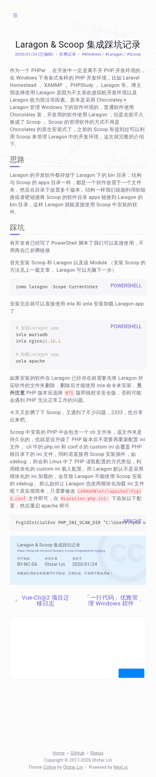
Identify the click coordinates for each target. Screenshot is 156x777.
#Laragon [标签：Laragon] (114, 54)
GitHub (78, 753)
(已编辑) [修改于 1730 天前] (45, 54)
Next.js (121, 767)
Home (58, 753)
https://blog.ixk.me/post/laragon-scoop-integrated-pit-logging (61, 550)
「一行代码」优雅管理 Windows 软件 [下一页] (113, 600)
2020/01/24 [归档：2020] (26, 54)
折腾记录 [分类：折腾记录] (67, 54)
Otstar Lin (73, 767)
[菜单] (15, 15)
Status (96, 753)
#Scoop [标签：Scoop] (134, 54)
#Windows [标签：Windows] (91, 54)
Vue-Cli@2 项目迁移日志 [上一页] (41, 600)
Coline (49, 767)
